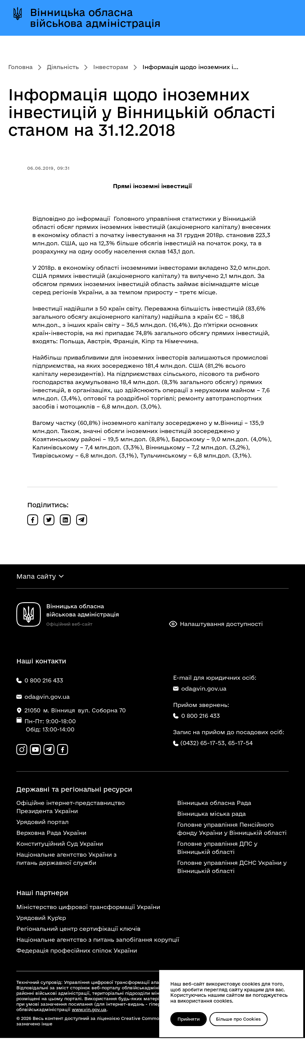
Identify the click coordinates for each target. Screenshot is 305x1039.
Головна (20, 67)
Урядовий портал (42, 823)
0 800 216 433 (196, 716)
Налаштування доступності (216, 625)
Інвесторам (110, 67)
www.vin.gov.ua (89, 1010)
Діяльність (63, 67)
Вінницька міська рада (211, 814)
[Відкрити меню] (284, 18)
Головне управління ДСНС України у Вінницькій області (232, 867)
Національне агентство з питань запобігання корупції (97, 940)
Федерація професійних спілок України (76, 951)
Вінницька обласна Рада (214, 804)
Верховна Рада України (51, 833)
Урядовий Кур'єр (41, 919)
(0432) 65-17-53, (203, 743)
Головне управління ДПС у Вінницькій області (217, 848)
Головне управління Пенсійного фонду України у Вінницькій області (232, 829)
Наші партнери (42, 893)
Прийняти (189, 1019)
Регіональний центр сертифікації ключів (78, 929)
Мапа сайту (36, 576)
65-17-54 (240, 743)
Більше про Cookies (240, 1019)
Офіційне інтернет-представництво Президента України (70, 808)
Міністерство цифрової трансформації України (88, 908)
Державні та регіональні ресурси (74, 790)
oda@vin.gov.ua (199, 689)
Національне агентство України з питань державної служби (66, 859)
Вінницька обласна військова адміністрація (95, 18)
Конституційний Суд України (59, 844)
